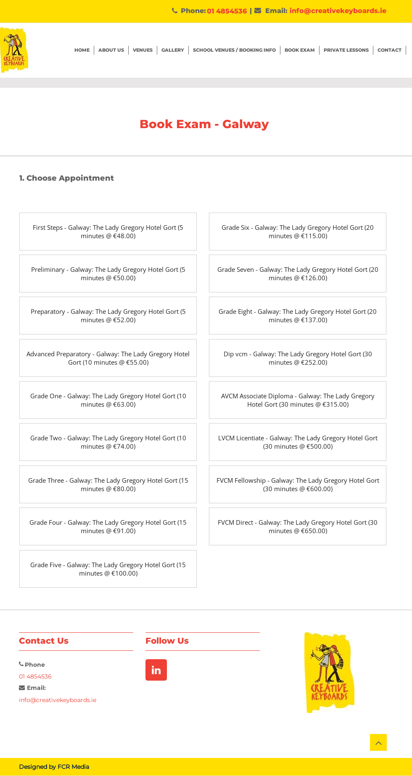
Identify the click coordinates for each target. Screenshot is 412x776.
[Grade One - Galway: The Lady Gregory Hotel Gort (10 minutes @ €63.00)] (108, 400)
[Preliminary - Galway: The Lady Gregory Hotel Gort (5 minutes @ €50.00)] (108, 273)
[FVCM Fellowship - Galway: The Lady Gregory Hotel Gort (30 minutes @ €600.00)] (297, 484)
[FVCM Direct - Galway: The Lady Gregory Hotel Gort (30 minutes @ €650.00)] (297, 526)
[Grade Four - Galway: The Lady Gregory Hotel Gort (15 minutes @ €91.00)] (108, 526)
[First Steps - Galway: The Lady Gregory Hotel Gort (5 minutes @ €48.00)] (108, 231)
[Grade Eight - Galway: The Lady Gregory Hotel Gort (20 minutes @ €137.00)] (297, 315)
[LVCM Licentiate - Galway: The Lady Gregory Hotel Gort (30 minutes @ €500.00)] (297, 442)
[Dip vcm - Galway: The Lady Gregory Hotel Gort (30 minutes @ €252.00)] (297, 358)
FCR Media (73, 767)
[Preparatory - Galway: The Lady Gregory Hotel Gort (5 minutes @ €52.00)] (108, 315)
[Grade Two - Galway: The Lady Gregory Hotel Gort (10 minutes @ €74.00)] (108, 442)
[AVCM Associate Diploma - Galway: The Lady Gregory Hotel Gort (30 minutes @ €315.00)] (297, 400)
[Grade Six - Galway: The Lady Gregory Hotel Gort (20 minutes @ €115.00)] (297, 231)
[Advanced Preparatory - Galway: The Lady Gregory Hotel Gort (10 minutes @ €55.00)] (108, 358)
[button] (300, 50)
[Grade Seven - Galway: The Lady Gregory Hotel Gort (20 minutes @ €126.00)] (297, 273)
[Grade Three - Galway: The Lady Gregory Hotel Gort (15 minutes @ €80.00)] (108, 484)
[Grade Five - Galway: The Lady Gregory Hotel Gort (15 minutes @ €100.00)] (108, 569)
